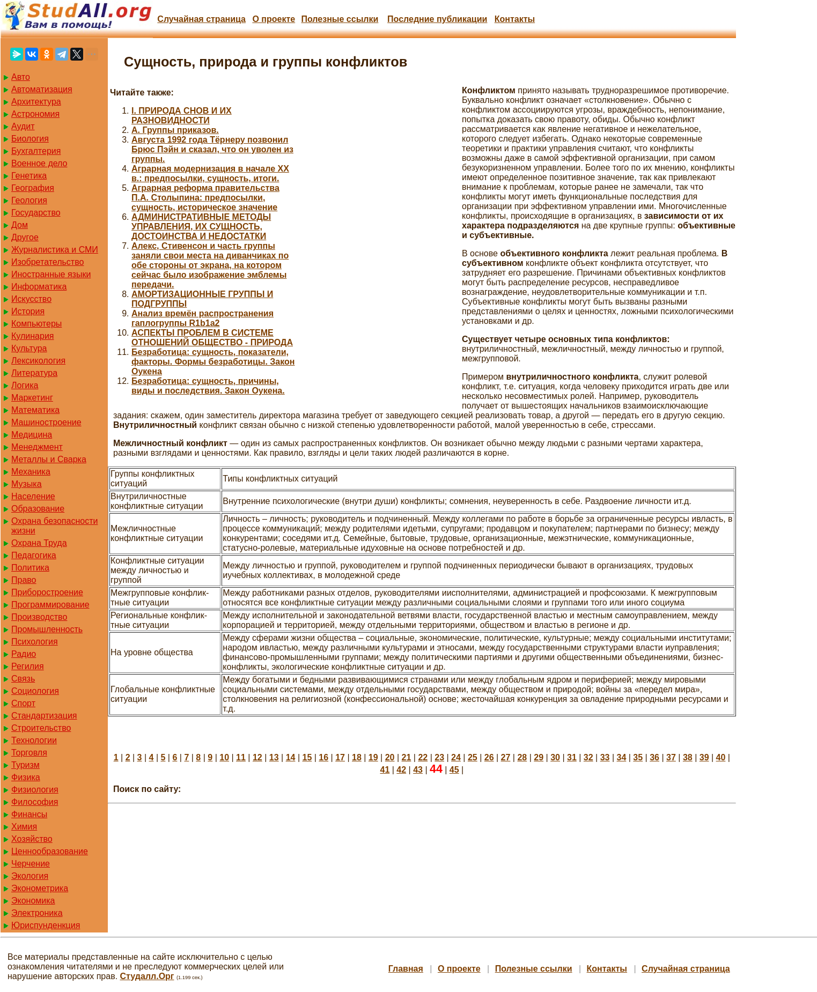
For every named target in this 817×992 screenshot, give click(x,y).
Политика (30, 567)
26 (489, 757)
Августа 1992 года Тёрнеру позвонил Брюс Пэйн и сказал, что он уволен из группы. (212, 149)
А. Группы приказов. (175, 130)
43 (418, 769)
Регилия (27, 666)
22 (423, 757)
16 (323, 757)
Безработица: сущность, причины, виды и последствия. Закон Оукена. (208, 385)
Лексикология (38, 360)
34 (622, 757)
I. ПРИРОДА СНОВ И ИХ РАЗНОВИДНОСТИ (181, 115)
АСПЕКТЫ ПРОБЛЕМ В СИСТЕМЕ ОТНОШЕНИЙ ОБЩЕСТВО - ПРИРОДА (212, 337)
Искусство (31, 298)
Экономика (33, 900)
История (28, 311)
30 (555, 757)
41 (384, 769)
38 (688, 757)
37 (671, 757)
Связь (23, 678)
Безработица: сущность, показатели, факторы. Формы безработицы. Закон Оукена (213, 361)
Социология (35, 690)
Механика (30, 471)
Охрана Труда (39, 542)
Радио (23, 653)
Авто (20, 77)
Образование (37, 508)
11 (241, 757)
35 (638, 757)
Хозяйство (32, 838)
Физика (25, 777)
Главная (405, 968)
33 (605, 757)
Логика (24, 385)
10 (224, 757)
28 (522, 757)
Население (33, 496)
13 (274, 757)
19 (373, 757)
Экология (29, 875)
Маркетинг (32, 397)
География (32, 188)
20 (390, 757)
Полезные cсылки (339, 19)
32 (588, 757)
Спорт (23, 703)
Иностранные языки (51, 274)
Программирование (50, 604)
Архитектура (36, 101)
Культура (29, 348)
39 (704, 757)
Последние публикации (437, 19)
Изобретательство (47, 261)
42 (401, 769)
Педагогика (33, 555)
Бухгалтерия (36, 151)
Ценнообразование (49, 851)
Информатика (39, 286)
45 (454, 769)
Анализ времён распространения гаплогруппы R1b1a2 (202, 318)
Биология (30, 138)
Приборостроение (47, 592)
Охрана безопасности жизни (54, 525)
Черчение (30, 863)
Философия (34, 801)
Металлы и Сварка (48, 459)
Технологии (34, 740)
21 (406, 757)
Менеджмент (37, 446)
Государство (36, 212)
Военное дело (39, 163)
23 (439, 757)
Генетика (29, 175)
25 (472, 757)
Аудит (23, 126)
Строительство (41, 727)
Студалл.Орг (147, 976)
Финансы (29, 814)
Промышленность (47, 629)
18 (357, 757)
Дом (19, 225)
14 (291, 757)
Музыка (26, 483)
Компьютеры (36, 323)
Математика (35, 409)
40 (721, 757)
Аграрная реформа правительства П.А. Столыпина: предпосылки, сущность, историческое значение (205, 197)
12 (257, 757)
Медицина (31, 434)
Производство (39, 616)
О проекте (273, 19)
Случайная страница (201, 19)
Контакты (515, 19)
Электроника (37, 912)
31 (572, 757)
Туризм (25, 764)
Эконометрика (39, 888)
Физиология (34, 789)
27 (506, 757)
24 (456, 757)
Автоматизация (41, 89)
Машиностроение (46, 422)
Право (23, 579)
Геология (29, 200)
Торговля (29, 752)
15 (307, 757)
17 (340, 757)
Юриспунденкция (45, 925)
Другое (25, 237)
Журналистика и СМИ (54, 249)
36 (654, 757)
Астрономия (35, 114)
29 (538, 757)
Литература (34, 372)
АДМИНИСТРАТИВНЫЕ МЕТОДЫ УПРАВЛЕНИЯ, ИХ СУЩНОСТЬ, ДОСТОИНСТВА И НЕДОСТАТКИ (201, 226)
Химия (24, 826)
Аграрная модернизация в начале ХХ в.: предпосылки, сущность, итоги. (210, 173)
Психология (34, 641)
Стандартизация (44, 715)
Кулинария (32, 335)
